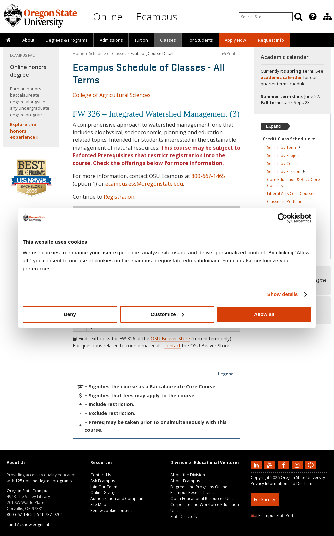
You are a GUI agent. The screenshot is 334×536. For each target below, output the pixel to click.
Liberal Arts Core (291, 193)
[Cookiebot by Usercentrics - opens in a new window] (282, 218)
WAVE (317, 532)
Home (78, 53)
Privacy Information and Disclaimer (283, 483)
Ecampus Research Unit (192, 492)
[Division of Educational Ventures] (327, 16)
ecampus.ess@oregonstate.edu (144, 183)
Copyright (260, 477)
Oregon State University (303, 477)
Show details (282, 294)
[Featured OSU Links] (313, 16)
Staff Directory (183, 516)
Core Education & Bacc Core (293, 182)
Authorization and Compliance (119, 498)
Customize (167, 314)
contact (172, 345)
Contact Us (100, 475)
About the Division (187, 475)
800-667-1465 (208, 176)
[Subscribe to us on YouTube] (270, 464)
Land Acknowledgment (28, 524)
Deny (70, 314)
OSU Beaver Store (170, 338)
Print (228, 53)
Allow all (264, 314)
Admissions (111, 40)
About (28, 40)
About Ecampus (185, 481)
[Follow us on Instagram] (298, 464)
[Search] (298, 16)
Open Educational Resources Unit (201, 498)
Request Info (271, 40)
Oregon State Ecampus (28, 490)
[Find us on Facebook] (284, 464)
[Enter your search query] (266, 16)
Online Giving (102, 492)
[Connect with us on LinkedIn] (257, 464)
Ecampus (156, 16)
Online (108, 16)
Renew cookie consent (111, 510)
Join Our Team (103, 487)
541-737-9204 (50, 514)
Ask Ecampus (102, 481)
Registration (119, 196)
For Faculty (264, 499)
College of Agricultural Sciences (112, 95)
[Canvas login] (310, 470)
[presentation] (312, 16)
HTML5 (287, 532)
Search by (284, 147)
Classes (168, 40)
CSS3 (302, 532)
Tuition (141, 40)
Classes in (285, 201)
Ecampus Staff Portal (274, 515)
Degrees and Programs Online (198, 487)
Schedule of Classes (107, 53)
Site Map (98, 504)
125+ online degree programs (43, 481)
